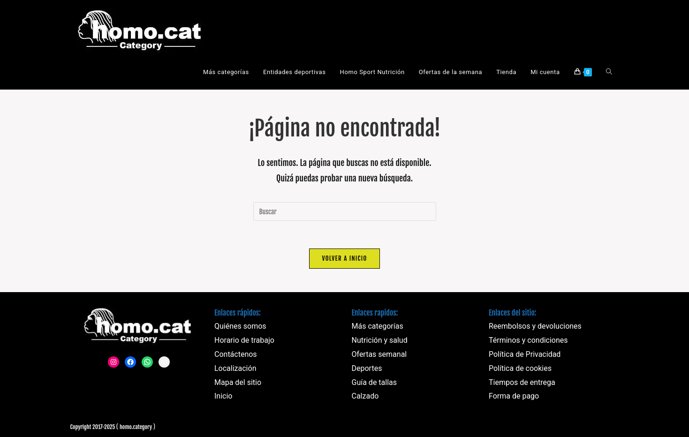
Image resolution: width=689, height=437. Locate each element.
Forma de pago (514, 396)
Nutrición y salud (380, 341)
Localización (235, 368)
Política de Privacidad (524, 355)
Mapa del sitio (237, 382)
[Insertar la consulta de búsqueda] (344, 211)
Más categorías (377, 327)
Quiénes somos (240, 327)
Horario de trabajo (244, 341)
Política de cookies (520, 368)
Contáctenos (235, 355)
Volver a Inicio (344, 259)
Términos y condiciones (528, 341)
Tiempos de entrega (522, 382)
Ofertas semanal (379, 355)
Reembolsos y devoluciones (535, 327)
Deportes (367, 368)
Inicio (223, 396)
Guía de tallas (374, 382)
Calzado (365, 396)
